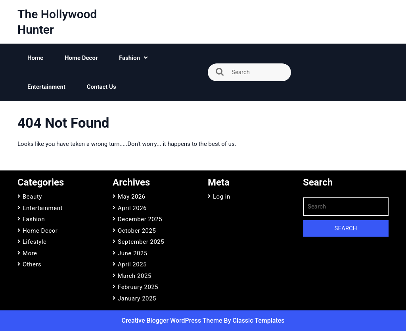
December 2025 (140, 219)
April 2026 (132, 208)
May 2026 (132, 196)
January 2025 (137, 298)
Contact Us (101, 86)
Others (32, 264)
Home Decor (81, 57)
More (30, 253)
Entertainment (46, 86)
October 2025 (137, 230)
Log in (221, 196)
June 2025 (132, 253)
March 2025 (134, 275)
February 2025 (138, 287)
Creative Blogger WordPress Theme (173, 320)
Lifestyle (35, 241)
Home (35, 57)
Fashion (129, 57)
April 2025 (132, 264)
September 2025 (141, 241)
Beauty (32, 196)
